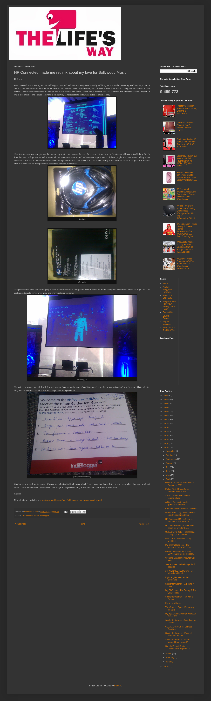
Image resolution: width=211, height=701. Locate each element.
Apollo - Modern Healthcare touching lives (177, 496)
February (170, 657)
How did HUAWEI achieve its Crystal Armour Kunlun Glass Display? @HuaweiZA (187, 176)
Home (82, 524)
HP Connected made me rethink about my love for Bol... (179, 526)
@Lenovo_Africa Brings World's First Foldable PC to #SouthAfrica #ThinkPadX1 (185, 264)
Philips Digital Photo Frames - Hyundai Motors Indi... (178, 490)
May (168, 475)
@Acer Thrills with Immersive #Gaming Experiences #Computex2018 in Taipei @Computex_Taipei (186, 212)
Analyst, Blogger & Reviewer (167, 289)
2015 (165, 439)
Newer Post (20, 524)
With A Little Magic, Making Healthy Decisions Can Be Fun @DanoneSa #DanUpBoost (185, 247)
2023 (165, 407)
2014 (165, 444)
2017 (165, 431)
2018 (165, 427)
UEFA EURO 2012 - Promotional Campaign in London (180, 533)
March (169, 653)
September (171, 459)
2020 (165, 419)
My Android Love (172, 603)
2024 (165, 403)
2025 (165, 399)
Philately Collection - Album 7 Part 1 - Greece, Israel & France (186, 126)
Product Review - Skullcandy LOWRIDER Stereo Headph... (180, 552)
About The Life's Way (167, 296)
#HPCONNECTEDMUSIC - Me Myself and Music (179, 572)
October (170, 455)
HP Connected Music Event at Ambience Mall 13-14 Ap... (179, 520)
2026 (165, 395)
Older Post (144, 524)
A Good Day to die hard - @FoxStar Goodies (176, 503)
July (168, 467)
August (169, 463)
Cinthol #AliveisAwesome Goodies (180, 508)
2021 (165, 415)
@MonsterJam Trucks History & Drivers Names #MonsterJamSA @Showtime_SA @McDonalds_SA (187, 230)
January (170, 662)
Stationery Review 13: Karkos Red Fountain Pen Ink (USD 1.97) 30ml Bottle (187, 143)
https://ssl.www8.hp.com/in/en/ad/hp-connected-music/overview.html (71, 500)
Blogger (117, 686)
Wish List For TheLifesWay (169, 329)
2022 (165, 411)
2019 (165, 423)
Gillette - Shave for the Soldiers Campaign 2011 (179, 483)
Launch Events (166, 317)
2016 (165, 435)
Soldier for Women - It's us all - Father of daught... (179, 634)
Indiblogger (44, 516)
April (168, 479)
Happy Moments (167, 323)
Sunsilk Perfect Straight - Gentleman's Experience (177, 647)
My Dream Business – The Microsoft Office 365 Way (177, 546)
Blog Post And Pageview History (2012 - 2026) (169, 305)
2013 (165, 447)
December (171, 451)
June (168, 471)
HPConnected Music (30, 516)
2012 (165, 667)
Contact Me (168, 312)
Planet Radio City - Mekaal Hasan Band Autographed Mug (180, 513)
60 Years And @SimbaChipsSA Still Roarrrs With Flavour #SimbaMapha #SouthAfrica (186, 194)
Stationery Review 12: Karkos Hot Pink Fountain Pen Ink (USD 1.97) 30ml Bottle (187, 161)
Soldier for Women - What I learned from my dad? (177, 640)
